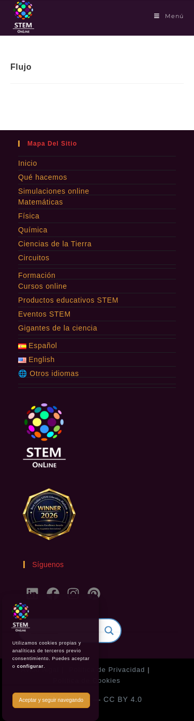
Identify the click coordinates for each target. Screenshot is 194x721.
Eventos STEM (44, 314)
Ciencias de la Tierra (55, 244)
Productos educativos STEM (68, 300)
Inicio (27, 163)
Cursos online (42, 286)
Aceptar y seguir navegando (51, 700)
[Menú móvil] (169, 16)
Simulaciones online (53, 191)
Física (29, 216)
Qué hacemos (42, 177)
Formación (36, 275)
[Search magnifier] (109, 630)
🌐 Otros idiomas (48, 373)
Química (33, 230)
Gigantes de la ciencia (57, 328)
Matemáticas (40, 202)
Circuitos (34, 258)
